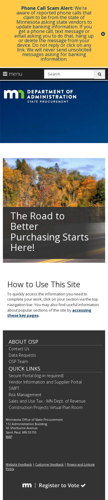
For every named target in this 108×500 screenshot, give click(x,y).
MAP (9, 437)
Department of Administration (35, 131)
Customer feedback (49, 464)
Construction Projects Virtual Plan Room (46, 407)
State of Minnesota (23, 125)
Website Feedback (19, 464)
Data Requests (22, 355)
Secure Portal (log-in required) (36, 375)
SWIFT (14, 388)
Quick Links (24, 368)
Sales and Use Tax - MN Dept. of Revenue (47, 401)
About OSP (23, 341)
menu (12, 73)
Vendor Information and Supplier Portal (45, 382)
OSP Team (18, 361)
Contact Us (19, 348)
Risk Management (25, 394)
